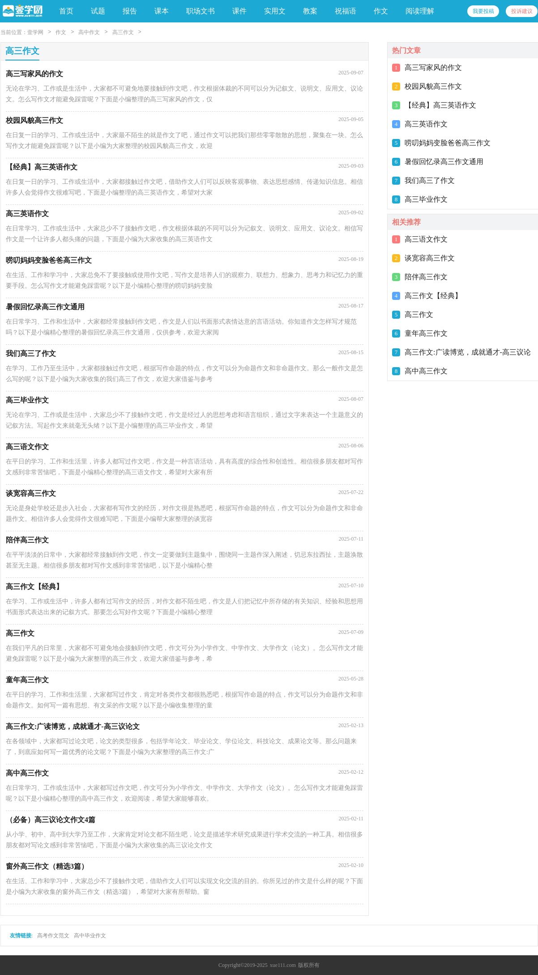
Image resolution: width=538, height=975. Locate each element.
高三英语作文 (426, 124)
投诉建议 (522, 11)
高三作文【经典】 (433, 295)
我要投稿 (483, 11)
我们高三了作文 (430, 180)
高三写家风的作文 (433, 67)
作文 (61, 32)
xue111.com (283, 965)
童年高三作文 (426, 333)
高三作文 (123, 32)
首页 (66, 11)
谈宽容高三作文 (430, 258)
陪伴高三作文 (426, 277)
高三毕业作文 (426, 199)
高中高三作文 (426, 371)
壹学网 (35, 32)
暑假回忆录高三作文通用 (444, 161)
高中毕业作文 (90, 935)
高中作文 (89, 32)
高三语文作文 (426, 239)
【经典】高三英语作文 (440, 105)
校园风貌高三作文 (433, 86)
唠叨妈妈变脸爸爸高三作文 (448, 143)
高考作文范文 (53, 935)
